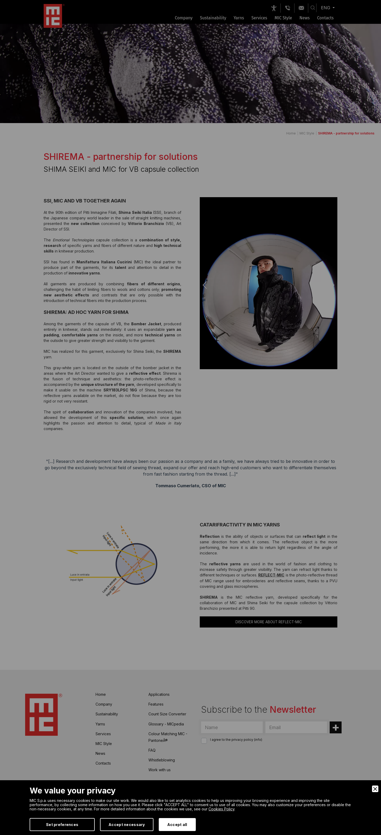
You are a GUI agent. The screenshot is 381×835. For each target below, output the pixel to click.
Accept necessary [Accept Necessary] (126, 824)
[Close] (375, 789)
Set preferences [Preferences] (62, 824)
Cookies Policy (221, 809)
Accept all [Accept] (177, 824)
